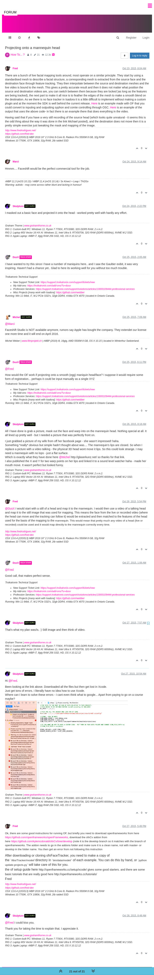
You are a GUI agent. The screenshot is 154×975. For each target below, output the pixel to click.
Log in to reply (139, 51)
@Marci (10, 319)
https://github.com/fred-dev (19, 129)
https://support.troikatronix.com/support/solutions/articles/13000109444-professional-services (85, 285)
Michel (16, 313)
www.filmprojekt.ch (32, 336)
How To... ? (18, 50)
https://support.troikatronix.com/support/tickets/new (68, 278)
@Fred (9, 364)
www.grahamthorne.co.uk (37, 221)
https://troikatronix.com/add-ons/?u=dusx (49, 281)
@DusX (10, 504)
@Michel (64, 453)
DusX (16, 253)
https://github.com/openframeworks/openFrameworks (36, 833)
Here (94, 99)
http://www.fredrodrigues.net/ (20, 126)
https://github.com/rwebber (70, 288)
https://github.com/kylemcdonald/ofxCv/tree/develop (41, 837)
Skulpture (18, 202)
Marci (16, 157)
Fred (15, 64)
